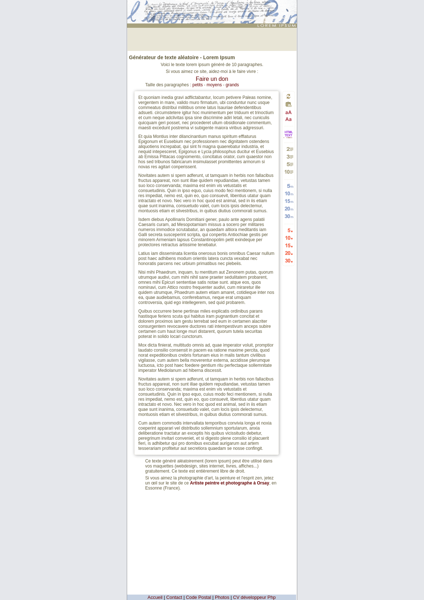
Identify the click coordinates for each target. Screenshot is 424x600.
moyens (214, 84)
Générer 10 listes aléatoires (288, 237)
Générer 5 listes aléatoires (288, 230)
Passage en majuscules (288, 112)
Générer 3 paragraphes (288, 156)
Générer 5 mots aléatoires (288, 185)
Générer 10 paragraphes (288, 171)
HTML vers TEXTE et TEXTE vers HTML (288, 137)
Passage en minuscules (288, 119)
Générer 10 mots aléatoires (288, 193)
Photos (222, 597)
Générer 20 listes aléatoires (288, 253)
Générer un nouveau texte (288, 96)
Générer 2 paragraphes (288, 149)
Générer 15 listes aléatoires (288, 245)
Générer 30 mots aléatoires (288, 216)
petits (197, 84)
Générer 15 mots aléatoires (288, 201)
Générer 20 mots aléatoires (288, 208)
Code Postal (198, 597)
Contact (174, 597)
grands (232, 84)
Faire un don (212, 79)
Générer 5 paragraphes (288, 164)
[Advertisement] (212, 38)
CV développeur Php (254, 597)
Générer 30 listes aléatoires (288, 260)
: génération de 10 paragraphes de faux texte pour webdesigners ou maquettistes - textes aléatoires (213, 9)
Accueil (155, 597)
